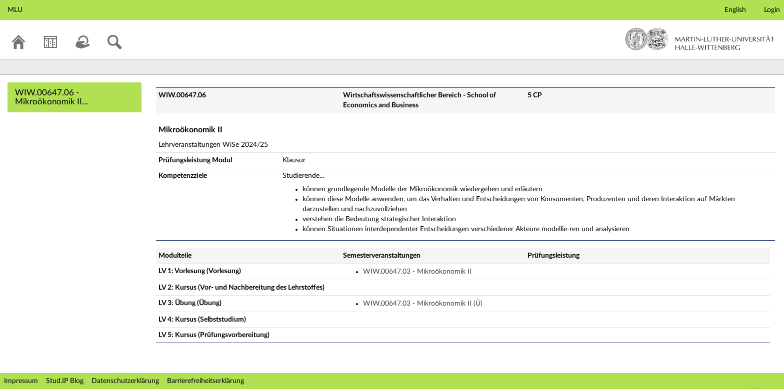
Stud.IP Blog (65, 381)
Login (772, 9)
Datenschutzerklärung (125, 381)
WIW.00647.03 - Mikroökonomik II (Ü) (422, 303)
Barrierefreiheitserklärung (205, 381)
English (735, 9)
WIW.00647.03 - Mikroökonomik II (417, 271)
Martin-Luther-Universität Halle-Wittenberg (700, 39)
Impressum (21, 381)
